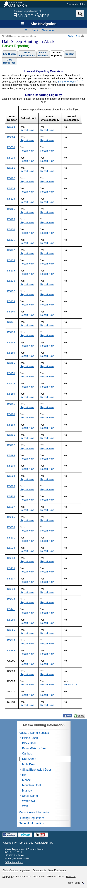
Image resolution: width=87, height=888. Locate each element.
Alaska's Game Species (34, 732)
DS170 (11, 373)
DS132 (11, 250)
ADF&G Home (8, 36)
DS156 (11, 342)
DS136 (11, 280)
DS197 (11, 445)
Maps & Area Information (34, 812)
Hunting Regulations (32, 817)
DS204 (11, 475)
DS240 (11, 599)
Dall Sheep (31, 36)
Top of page (74, 882)
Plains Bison (30, 737)
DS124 (11, 198)
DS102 (11, 178)
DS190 (11, 414)
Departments (39, 870)
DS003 (11, 126)
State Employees (57, 870)
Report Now (27, 130)
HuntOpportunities (27, 54)
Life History (9, 54)
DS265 (11, 630)
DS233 (11, 558)
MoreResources (9, 61)
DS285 (11, 650)
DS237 (11, 578)
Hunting (20, 36)
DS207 (11, 506)
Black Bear (29, 743)
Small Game (30, 795)
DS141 (11, 322)
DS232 (11, 547)
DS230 (11, 527)
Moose (26, 780)
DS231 (11, 537)
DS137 (11, 291)
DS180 (11, 393)
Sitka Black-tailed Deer (36, 769)
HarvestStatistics (43, 54)
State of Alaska (17, 4)
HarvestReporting (56, 54)
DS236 (11, 568)
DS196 (11, 434)
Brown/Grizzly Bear (34, 748)
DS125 (11, 209)
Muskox (27, 790)
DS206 (11, 496)
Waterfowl (28, 800)
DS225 (11, 517)
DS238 (11, 589)
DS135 (11, 270)
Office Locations (14, 862)
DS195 (11, 424)
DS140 (11, 311)
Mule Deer (28, 764)
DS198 (11, 455)
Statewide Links (76, 4)
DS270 (11, 640)
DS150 (11, 332)
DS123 (11, 188)
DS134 (11, 260)
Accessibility (9, 842)
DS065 (11, 167)
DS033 (11, 157)
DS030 (11, 147)
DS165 (11, 362)
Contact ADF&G (44, 842)
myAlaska (25, 870)
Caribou (27, 753)
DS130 (11, 229)
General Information (31, 823)
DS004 (11, 137)
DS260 (11, 619)
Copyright (8, 876)
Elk (24, 774)
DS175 (11, 383)
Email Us (71, 876)
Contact (69, 54)
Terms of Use (25, 842)
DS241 (11, 609)
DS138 (11, 301)
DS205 (11, 486)
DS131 (11, 239)
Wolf (25, 806)
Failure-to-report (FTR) (70, 81)
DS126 (11, 219)
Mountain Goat (31, 785)
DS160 (11, 352)
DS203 (11, 465)
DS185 (11, 404)
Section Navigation (43, 30)
